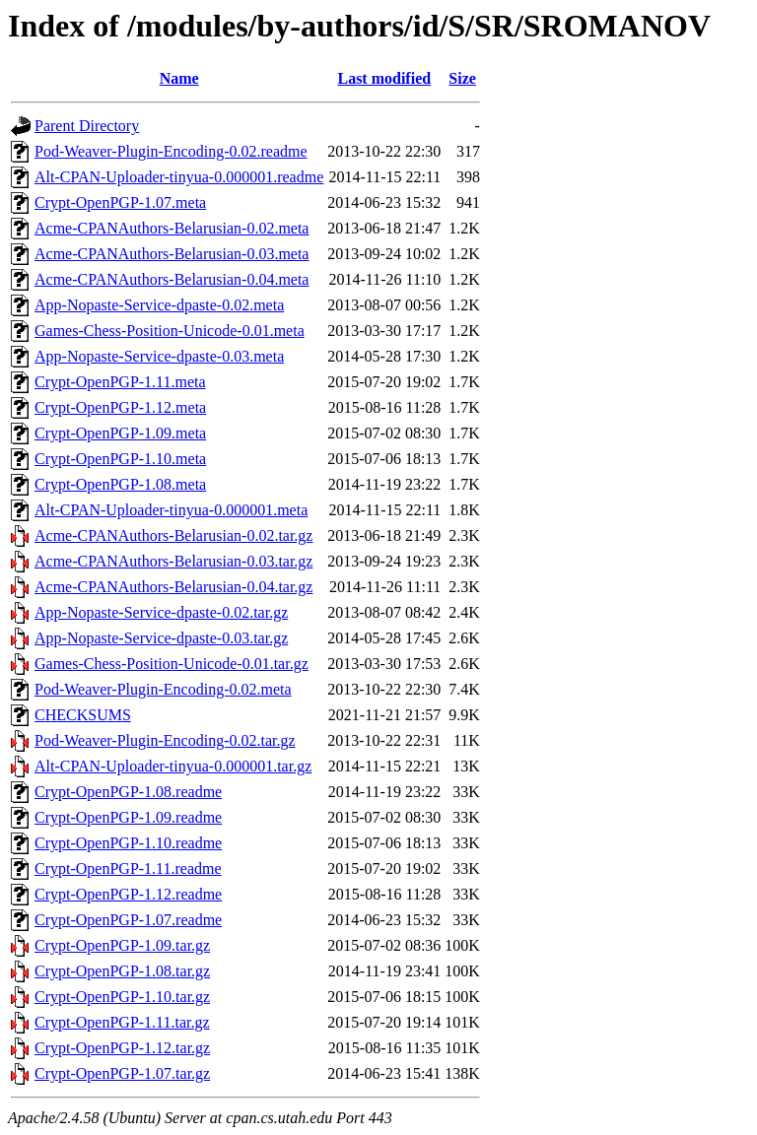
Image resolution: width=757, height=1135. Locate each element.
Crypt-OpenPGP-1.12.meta (120, 407)
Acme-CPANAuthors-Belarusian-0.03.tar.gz (173, 561)
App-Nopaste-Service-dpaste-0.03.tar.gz (161, 638)
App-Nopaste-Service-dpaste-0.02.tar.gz (161, 612)
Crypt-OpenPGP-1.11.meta (120, 381)
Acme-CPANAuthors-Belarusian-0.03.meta (171, 253)
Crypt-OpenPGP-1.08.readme (128, 791)
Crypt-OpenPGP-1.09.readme (128, 817)
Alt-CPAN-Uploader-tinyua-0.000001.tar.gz (172, 766)
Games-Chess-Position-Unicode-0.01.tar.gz (171, 663)
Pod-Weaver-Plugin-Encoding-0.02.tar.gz (165, 740)
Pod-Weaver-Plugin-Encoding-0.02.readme (171, 151)
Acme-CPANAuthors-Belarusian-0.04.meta (171, 279)
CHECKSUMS (82, 714)
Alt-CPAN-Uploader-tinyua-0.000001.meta (171, 509)
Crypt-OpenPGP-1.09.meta (120, 433)
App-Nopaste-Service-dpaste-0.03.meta (159, 356)
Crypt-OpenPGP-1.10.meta (120, 458)
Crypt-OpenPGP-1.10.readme (128, 843)
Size (462, 78)
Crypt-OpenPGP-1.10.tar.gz (122, 996)
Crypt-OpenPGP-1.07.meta (120, 202)
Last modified (384, 78)
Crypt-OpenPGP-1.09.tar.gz (122, 945)
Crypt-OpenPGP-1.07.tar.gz (122, 1073)
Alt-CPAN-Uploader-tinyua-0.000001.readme (178, 176)
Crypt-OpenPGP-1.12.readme (128, 894)
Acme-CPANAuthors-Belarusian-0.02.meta (171, 228)
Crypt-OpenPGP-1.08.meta (120, 484)
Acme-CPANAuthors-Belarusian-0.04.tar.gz (173, 586)
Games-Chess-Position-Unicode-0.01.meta (169, 330)
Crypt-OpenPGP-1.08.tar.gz (122, 971)
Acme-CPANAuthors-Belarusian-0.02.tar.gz (173, 535)
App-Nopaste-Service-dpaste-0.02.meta (159, 305)
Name (179, 78)
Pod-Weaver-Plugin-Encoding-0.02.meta (163, 689)
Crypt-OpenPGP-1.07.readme (128, 919)
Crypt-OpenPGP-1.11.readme (128, 868)
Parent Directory (86, 125)
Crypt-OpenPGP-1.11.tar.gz (122, 1022)
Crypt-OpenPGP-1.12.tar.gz (122, 1047)
